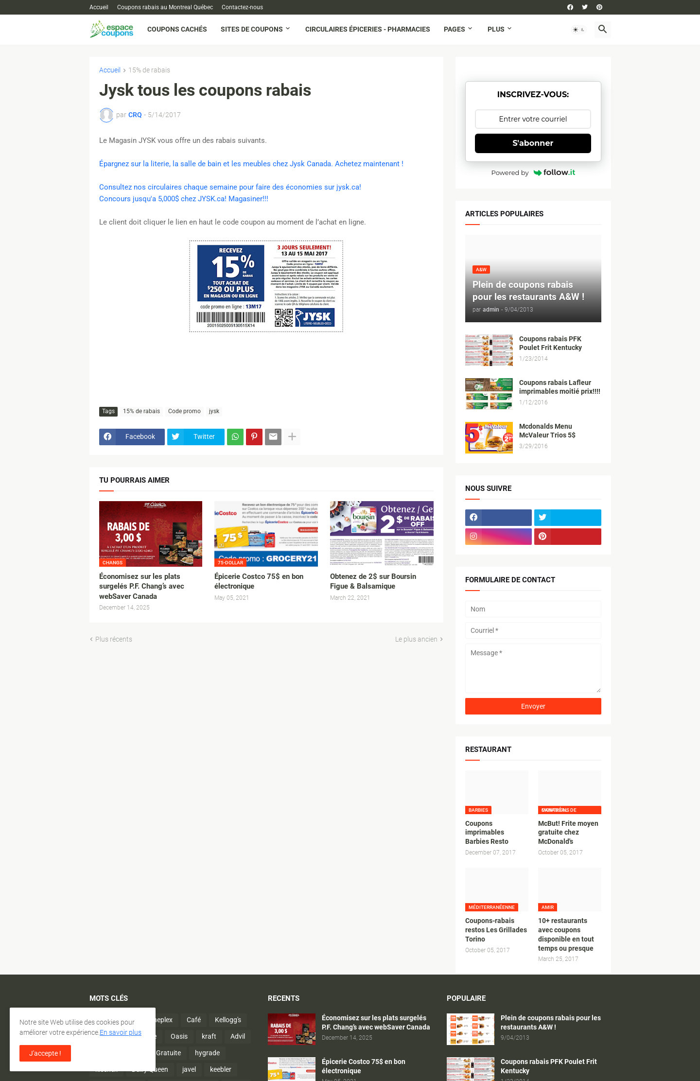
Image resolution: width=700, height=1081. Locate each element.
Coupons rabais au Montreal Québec (165, 7)
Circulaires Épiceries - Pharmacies (367, 29)
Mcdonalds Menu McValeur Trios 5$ (547, 430)
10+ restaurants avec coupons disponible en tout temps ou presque (566, 934)
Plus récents (113, 639)
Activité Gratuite (156, 1053)
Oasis (179, 1036)
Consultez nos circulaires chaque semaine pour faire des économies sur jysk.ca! (230, 187)
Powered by (533, 172)
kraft (209, 1036)
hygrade (207, 1053)
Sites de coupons (252, 29)
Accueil (98, 7)
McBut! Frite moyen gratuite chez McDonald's (568, 832)
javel (189, 1069)
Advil (237, 1036)
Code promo (184, 411)
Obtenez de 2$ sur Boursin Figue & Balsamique (373, 581)
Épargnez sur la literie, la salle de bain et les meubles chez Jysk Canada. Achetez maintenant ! (251, 163)
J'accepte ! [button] (45, 1053)
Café (194, 1020)
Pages (454, 29)
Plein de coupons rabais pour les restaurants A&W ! (551, 1022)
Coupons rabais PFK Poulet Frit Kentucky (550, 343)
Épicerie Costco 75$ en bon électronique (258, 581)
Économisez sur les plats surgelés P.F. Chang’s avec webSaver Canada (141, 586)
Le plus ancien (416, 639)
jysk (214, 411)
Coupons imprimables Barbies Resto (486, 832)
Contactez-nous (242, 7)
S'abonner (533, 143)
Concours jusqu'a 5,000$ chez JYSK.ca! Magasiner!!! (183, 198)
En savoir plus (120, 1032)
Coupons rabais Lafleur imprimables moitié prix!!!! (559, 387)
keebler (220, 1069)
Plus (496, 29)
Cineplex (160, 1020)
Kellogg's (228, 1020)
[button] (579, 30)
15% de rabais (149, 70)
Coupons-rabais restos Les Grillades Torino (496, 930)
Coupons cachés (177, 29)
